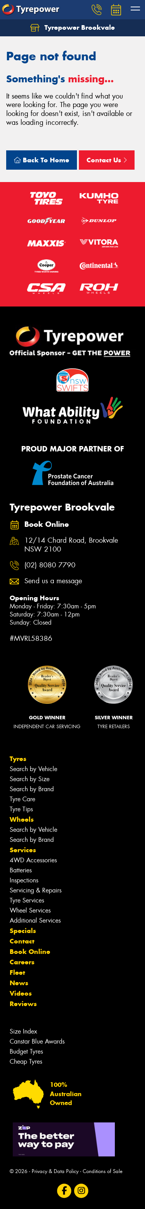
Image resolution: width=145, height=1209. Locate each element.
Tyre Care (22, 799)
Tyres (18, 758)
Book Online (30, 951)
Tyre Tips (21, 809)
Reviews (23, 1004)
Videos (21, 993)
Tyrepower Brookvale (72, 27)
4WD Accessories (33, 860)
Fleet (17, 972)
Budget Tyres (26, 1051)
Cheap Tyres (26, 1061)
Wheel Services (30, 910)
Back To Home (41, 160)
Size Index (23, 1031)
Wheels (22, 819)
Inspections (24, 880)
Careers (22, 962)
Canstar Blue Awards (37, 1041)
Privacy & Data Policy (55, 1171)
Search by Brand (32, 789)
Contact (22, 941)
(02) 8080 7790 (49, 565)
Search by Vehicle (33, 769)
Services (23, 850)
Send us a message (53, 581)
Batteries (21, 870)
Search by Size (29, 779)
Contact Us (107, 160)
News (19, 983)
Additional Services (35, 920)
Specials (23, 930)
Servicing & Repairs (35, 890)
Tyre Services (27, 900)
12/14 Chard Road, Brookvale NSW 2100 (71, 545)
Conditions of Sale (103, 1171)
